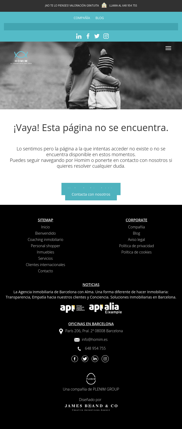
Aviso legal (136, 239)
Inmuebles (45, 252)
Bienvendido (45, 233)
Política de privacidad (136, 245)
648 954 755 (129, 5)
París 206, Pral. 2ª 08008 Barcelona (94, 330)
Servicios (45, 258)
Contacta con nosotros (91, 194)
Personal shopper (45, 245)
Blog (100, 18)
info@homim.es (94, 339)
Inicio (45, 226)
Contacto (45, 270)
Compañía (82, 18)
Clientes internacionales (45, 264)
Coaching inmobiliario (45, 239)
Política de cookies (136, 252)
